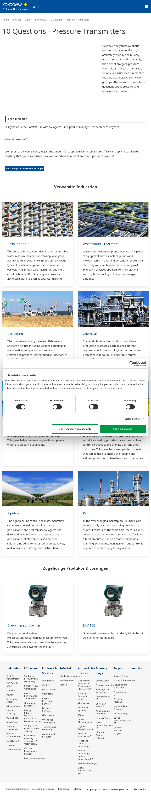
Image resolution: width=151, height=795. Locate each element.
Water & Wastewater (12, 728)
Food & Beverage (11, 712)
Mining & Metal (13, 706)
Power (9, 694)
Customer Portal (101, 705)
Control (46, 685)
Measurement (49, 689)
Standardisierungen (88, 763)
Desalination (17, 244)
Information (48, 680)
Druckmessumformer (24, 625)
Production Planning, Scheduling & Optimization (30, 739)
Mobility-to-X (12, 740)
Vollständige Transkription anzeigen (24, 168)
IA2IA (81, 714)
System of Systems (83, 709)
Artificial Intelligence (84, 735)
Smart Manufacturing (85, 720)
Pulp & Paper (12, 717)
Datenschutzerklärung (43, 788)
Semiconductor (13, 749)
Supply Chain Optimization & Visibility (31, 728)
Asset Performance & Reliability (30, 696)
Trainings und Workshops (49, 728)
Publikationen (67, 680)
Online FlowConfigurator (104, 724)
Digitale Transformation (86, 728)
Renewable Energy (12, 700)
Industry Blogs (103, 718)
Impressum (63, 788)
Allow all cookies (123, 429)
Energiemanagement (34, 758)
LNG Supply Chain (12, 684)
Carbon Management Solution (31, 751)
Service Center (103, 680)
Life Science (48, 715)
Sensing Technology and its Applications (84, 754)
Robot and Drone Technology (84, 743)
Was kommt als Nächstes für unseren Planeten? (84, 684)
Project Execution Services (47, 701)
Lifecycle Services (46, 709)
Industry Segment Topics (82, 696)
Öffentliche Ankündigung (49, 721)
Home (5, 19)
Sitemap (77, 788)
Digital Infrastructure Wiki (85, 770)
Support (119, 668)
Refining (89, 513)
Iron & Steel (12, 722)
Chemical (90, 333)
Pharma (10, 745)
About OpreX (84, 703)
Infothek (16, 19)
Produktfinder (103, 696)
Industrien (13, 668)
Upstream (15, 333)
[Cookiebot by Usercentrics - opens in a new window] (132, 363)
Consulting (47, 693)
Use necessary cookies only (75, 429)
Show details (132, 418)
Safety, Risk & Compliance (31, 687)
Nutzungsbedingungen (16, 788)
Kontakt (137, 668)
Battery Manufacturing (13, 735)
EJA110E (89, 625)
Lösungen (30, 668)
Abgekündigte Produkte (49, 735)
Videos (28, 19)
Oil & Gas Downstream (12, 677)
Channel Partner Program (100, 735)
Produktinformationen (71, 676)
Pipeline (13, 513)
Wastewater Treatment (101, 244)
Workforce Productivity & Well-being (31, 679)
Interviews (40, 19)
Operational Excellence (30, 704)
